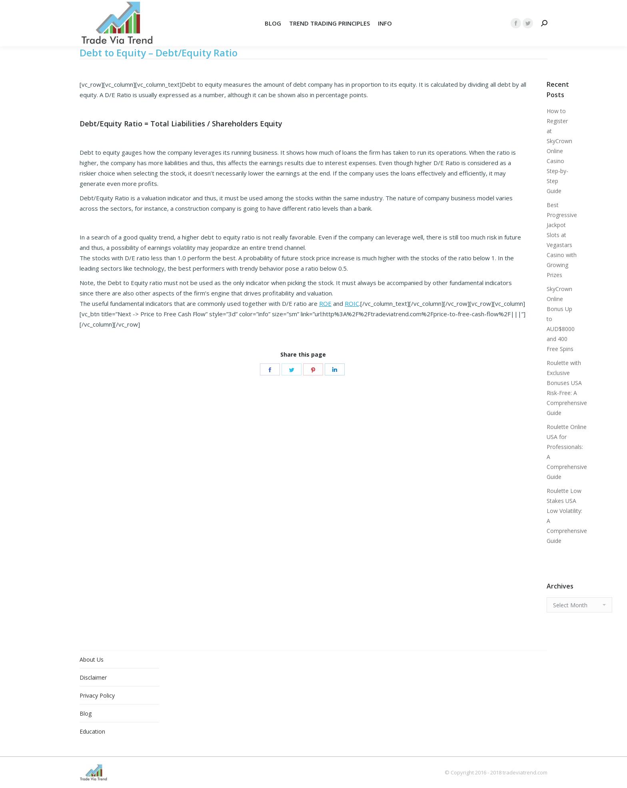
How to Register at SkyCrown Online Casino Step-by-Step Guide (559, 151)
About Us (92, 659)
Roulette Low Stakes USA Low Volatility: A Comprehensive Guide (567, 516)
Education (92, 731)
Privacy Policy (97, 695)
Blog (86, 713)
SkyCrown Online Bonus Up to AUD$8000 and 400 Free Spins (561, 319)
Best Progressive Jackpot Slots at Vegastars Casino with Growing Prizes (562, 240)
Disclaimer (93, 677)
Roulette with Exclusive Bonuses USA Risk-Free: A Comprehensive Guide (567, 388)
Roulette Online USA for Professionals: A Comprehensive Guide (567, 452)
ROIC (352, 303)
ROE (325, 303)
